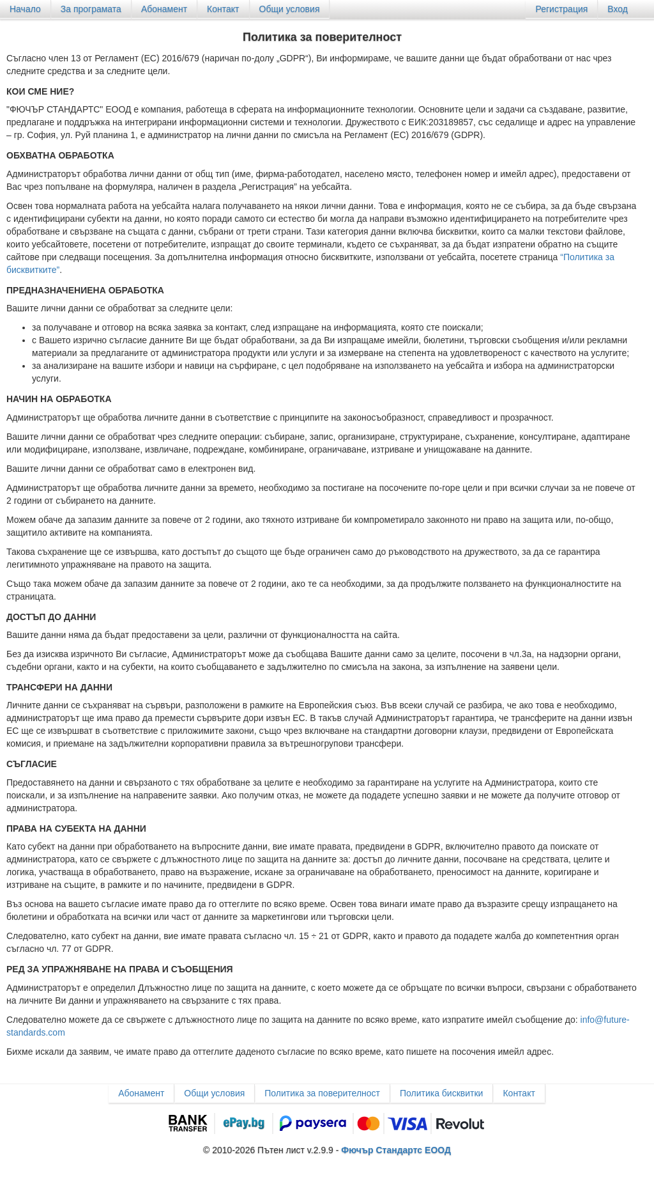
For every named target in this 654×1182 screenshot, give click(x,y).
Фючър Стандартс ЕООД (396, 1150)
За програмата (91, 9)
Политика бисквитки (441, 1093)
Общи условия (289, 9)
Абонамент (164, 9)
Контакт (223, 9)
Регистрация (561, 9)
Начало (25, 9)
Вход (617, 9)
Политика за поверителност (322, 1093)
